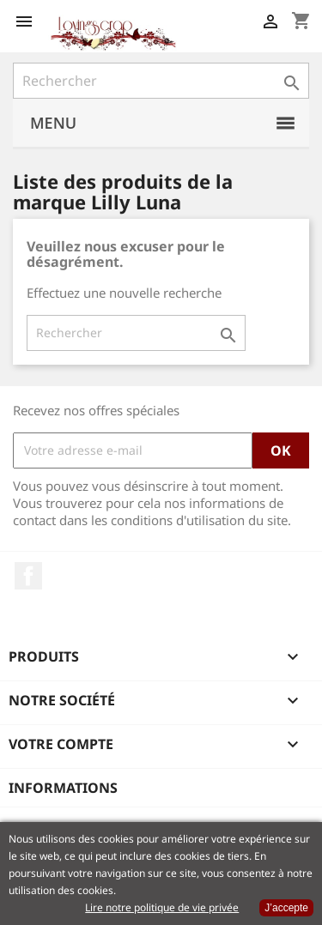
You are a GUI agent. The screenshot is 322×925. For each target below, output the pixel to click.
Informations (63, 787)
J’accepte (286, 908)
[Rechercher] (161, 81)
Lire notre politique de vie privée (162, 907)
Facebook (28, 575)
